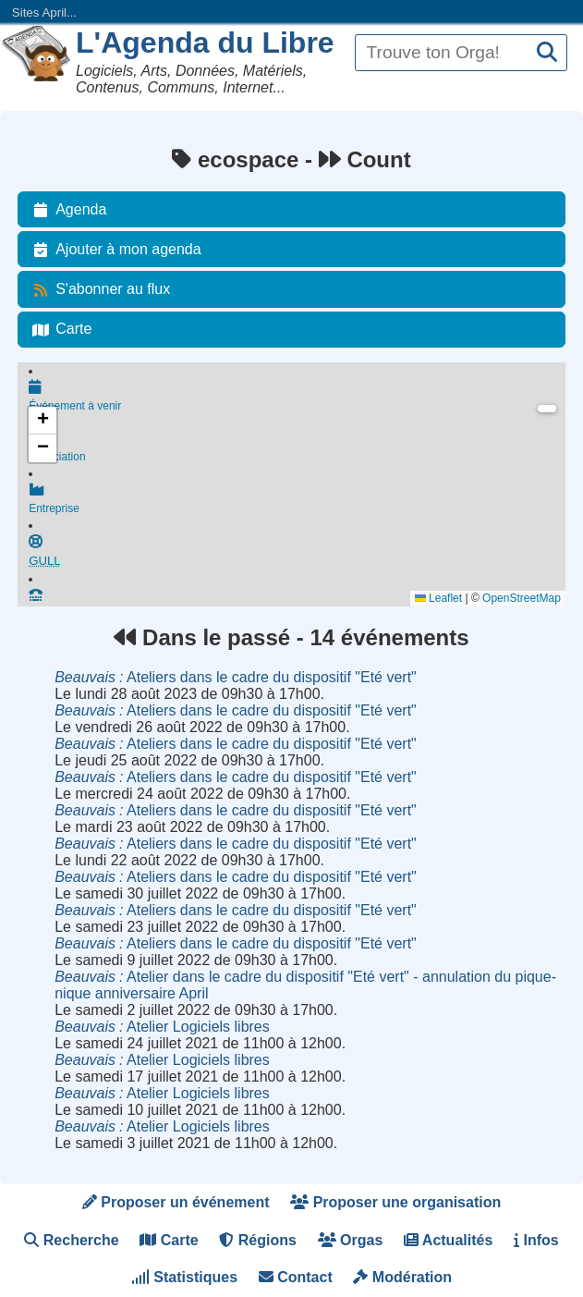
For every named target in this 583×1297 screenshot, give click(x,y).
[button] (42, 420)
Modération (402, 1277)
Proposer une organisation (395, 1202)
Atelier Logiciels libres (162, 1026)
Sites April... (44, 12)
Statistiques (184, 1277)
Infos (536, 1240)
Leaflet (438, 598)
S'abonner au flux (98, 289)
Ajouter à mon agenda (113, 249)
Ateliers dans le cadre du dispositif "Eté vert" (236, 677)
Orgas (350, 1240)
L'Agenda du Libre (205, 42)
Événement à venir (297, 396)
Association (297, 450)
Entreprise (297, 503)
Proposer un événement (176, 1202)
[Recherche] (547, 53)
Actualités (448, 1240)
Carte (58, 329)
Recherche (71, 1240)
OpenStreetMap (521, 598)
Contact (296, 1277)
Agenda (66, 210)
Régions (258, 1240)
